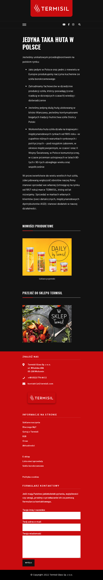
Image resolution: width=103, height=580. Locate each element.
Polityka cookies (30, 476)
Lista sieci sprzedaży (32, 461)
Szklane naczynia (31, 422)
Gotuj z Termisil (30, 431)
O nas (25, 440)
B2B (24, 436)
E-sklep (26, 456)
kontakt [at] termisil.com (40, 383)
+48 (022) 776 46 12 (37, 377)
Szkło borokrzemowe (33, 465)
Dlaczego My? (29, 427)
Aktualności (28, 445)
